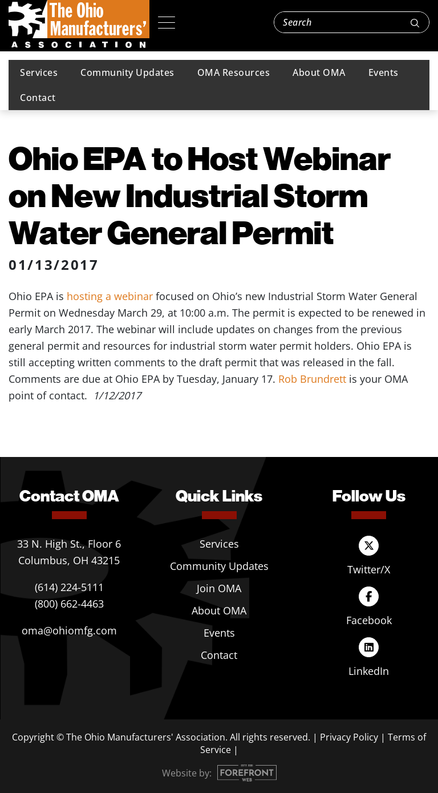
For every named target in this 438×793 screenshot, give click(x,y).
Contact (38, 97)
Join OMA (219, 588)
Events (383, 72)
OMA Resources (233, 72)
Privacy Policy (349, 737)
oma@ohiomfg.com (69, 630)
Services (39, 72)
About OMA (319, 72)
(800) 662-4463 (69, 603)
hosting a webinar (110, 296)
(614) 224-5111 (69, 587)
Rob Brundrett (312, 379)
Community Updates (127, 72)
